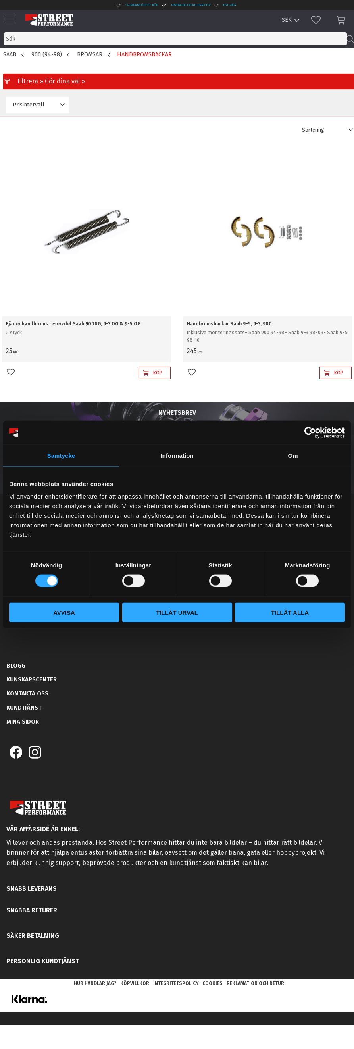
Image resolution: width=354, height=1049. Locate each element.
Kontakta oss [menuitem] (27, 693)
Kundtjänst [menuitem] (24, 707)
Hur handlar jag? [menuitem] (95, 983)
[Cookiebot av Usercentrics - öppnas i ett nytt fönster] (310, 433)
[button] (11, 20)
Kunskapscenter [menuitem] (31, 679)
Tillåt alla (290, 612)
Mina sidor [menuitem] (22, 721)
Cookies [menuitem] (212, 983)
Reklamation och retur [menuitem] (255, 983)
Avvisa (64, 612)
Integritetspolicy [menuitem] (175, 983)
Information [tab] (177, 455)
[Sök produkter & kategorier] (175, 38)
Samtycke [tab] (61, 455)
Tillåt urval (177, 612)
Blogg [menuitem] (15, 665)
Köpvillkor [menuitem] (134, 983)
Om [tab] (293, 455)
